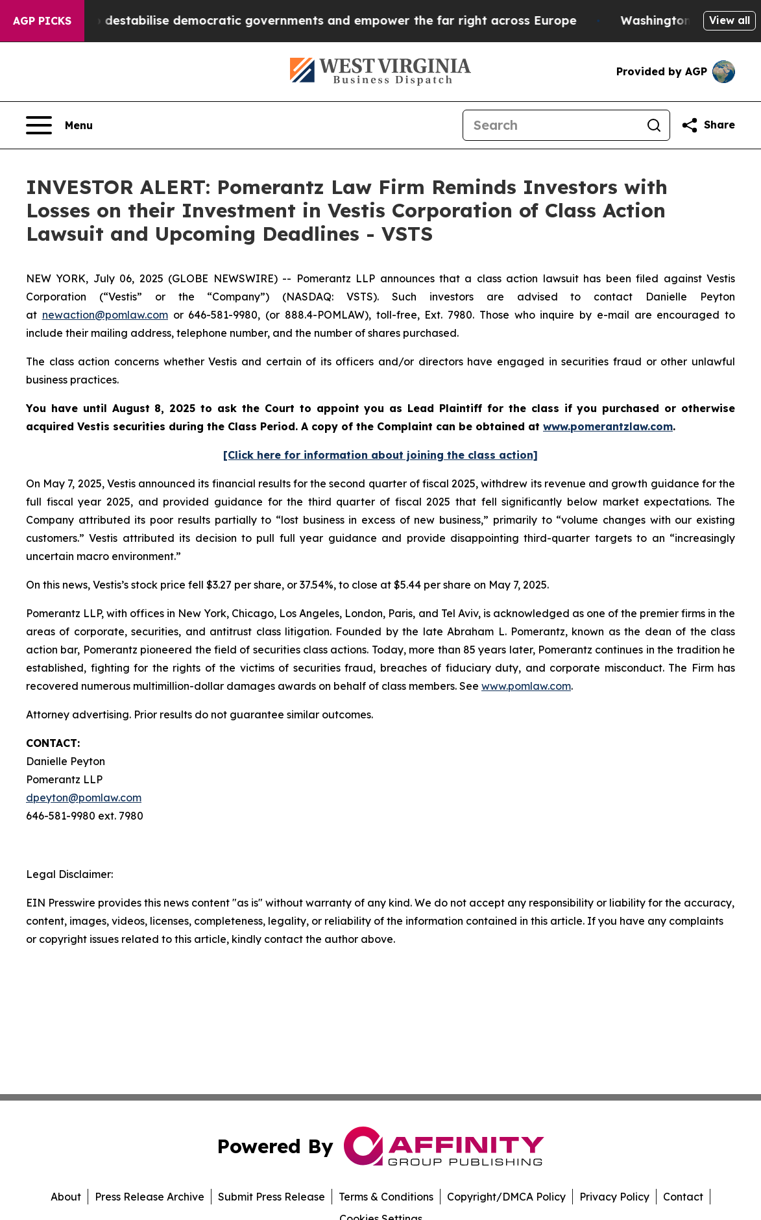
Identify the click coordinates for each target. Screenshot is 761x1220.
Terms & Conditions (386, 1196)
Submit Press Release (271, 1196)
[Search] (550, 125)
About (66, 1196)
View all (729, 20)
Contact (683, 1196)
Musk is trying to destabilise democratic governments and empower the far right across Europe (305, 20)
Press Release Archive (149, 1196)
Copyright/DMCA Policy (506, 1196)
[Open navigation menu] (59, 125)
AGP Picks (42, 20)
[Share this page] (708, 125)
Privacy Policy (614, 1196)
